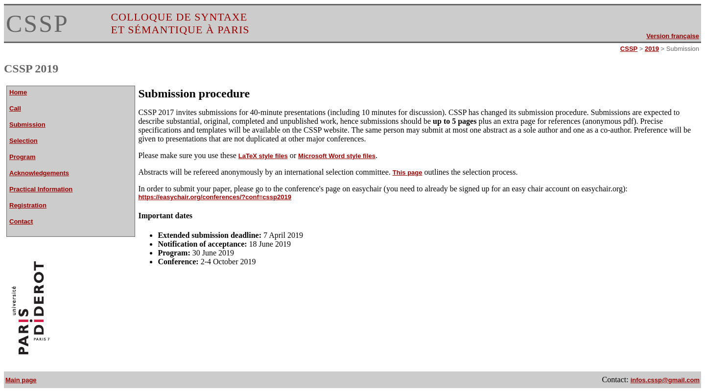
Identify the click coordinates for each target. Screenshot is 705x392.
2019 (652, 48)
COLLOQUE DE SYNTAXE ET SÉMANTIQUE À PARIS (180, 23)
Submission (27, 124)
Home (18, 92)
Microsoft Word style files (337, 156)
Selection (23, 140)
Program (22, 157)
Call (15, 108)
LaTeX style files (263, 156)
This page (408, 172)
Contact (21, 221)
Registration (28, 205)
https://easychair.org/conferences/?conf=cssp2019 (214, 197)
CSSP (37, 23)
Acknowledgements (39, 173)
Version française (672, 36)
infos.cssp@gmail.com (665, 380)
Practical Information (40, 189)
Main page (21, 380)
